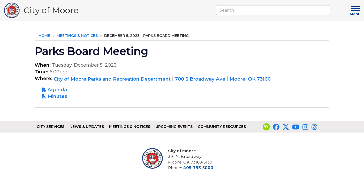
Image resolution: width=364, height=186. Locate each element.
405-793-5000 (198, 167)
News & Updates (87, 126)
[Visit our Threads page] (314, 127)
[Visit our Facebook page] (276, 127)
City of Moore (51, 11)
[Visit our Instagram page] (305, 127)
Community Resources (222, 126)
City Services (50, 126)
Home (44, 35)
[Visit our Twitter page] (286, 127)
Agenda (57, 89)
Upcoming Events (174, 126)
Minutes (57, 96)
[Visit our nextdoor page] (266, 127)
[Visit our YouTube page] (295, 127)
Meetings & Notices (77, 35)
